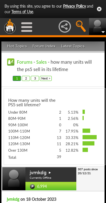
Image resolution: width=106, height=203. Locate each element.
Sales (41, 62)
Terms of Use (22, 11)
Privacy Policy (74, 6)
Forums (25, 62)
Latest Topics (73, 46)
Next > (45, 78)
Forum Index (44, 46)
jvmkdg (38, 172)
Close (99, 9)
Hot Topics (17, 46)
